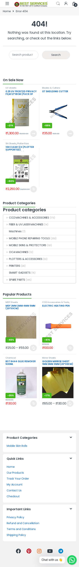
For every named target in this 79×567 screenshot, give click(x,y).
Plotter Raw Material (17, 144)
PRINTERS (11, 266)
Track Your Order (18, 479)
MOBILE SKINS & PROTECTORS (24, 245)
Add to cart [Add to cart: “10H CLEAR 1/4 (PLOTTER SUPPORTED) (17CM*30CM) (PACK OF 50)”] (33, 189)
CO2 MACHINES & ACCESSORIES (26, 217)
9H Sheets (11, 143)
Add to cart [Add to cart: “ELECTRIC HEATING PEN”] (70, 348)
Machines (12, 231)
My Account (15, 484)
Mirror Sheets (49, 357)
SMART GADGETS (17, 273)
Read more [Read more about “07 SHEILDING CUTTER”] (70, 133)
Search (58, 4)
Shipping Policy (16, 535)
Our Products (15, 473)
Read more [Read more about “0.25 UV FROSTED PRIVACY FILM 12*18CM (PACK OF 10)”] (33, 133)
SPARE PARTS (14, 280)
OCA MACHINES (15, 252)
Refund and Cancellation (23, 523)
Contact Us (14, 490)
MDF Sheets (12, 302)
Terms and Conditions (21, 529)
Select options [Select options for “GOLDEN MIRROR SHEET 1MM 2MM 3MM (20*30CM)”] (69, 403)
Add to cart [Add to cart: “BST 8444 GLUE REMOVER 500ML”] (33, 403)
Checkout (13, 496)
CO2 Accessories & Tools (55, 302)
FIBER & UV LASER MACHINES (23, 224)
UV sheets (11, 87)
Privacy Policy (15, 517)
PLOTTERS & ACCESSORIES (22, 259)
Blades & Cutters (51, 87)
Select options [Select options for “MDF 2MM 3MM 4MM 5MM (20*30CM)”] (33, 348)
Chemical (11, 357)
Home (7, 11)
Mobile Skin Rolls (17, 446)
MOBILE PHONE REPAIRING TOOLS (26, 238)
